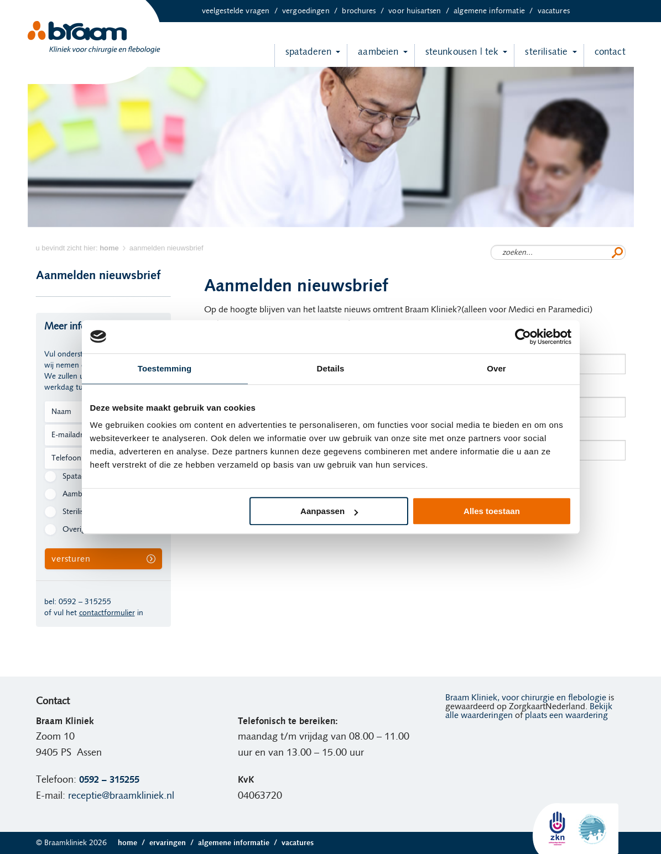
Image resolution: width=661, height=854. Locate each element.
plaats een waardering (566, 715)
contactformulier (107, 613)
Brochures (365, 11)
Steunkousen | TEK (456, 55)
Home (133, 843)
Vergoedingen (312, 11)
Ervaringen (173, 843)
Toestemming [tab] (165, 368)
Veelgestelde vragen (242, 11)
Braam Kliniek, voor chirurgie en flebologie (525, 697)
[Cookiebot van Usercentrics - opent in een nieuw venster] (523, 336)
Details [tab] (331, 368)
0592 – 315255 (85, 602)
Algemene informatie (495, 11)
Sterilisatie (541, 55)
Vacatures (554, 11)
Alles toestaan (492, 511)
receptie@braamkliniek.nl (121, 796)
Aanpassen (329, 511)
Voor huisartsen (421, 11)
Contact (605, 55)
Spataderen (303, 55)
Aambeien (372, 55)
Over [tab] (496, 368)
